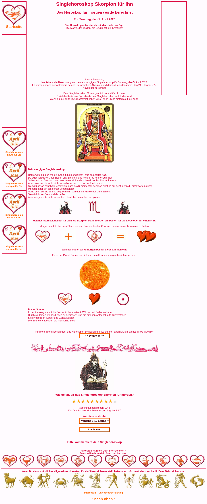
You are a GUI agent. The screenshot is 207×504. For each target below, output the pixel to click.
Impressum (90, 492)
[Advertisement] (14, 81)
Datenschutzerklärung (111, 492)
